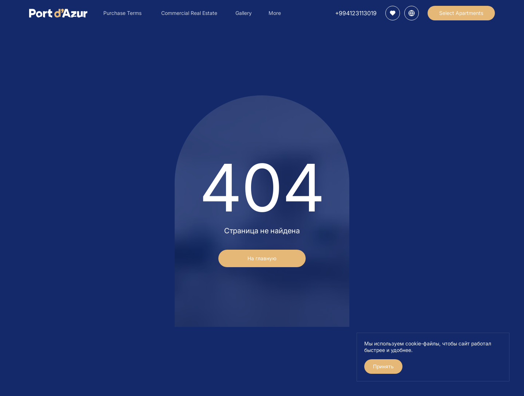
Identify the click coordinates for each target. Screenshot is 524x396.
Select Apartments (461, 13)
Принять (383, 366)
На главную (262, 258)
